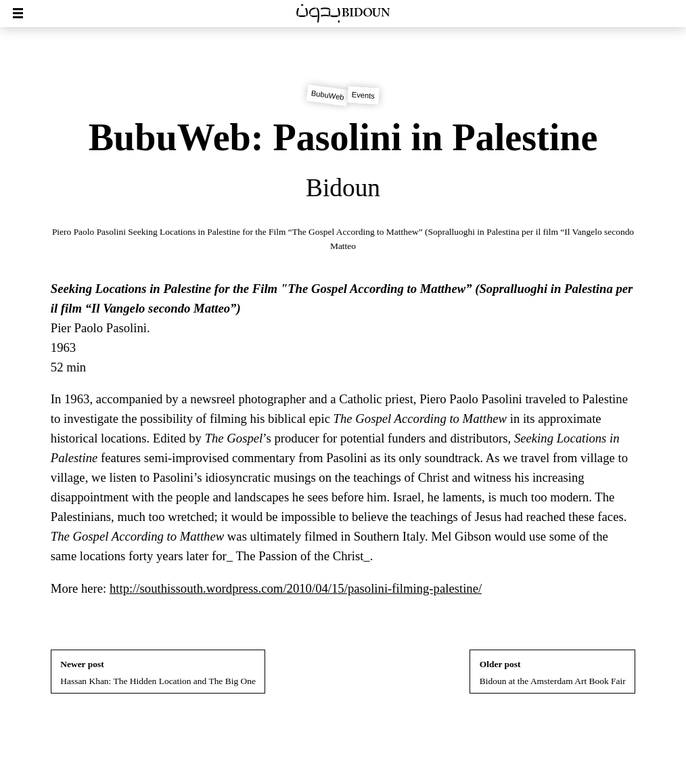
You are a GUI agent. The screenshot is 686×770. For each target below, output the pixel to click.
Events (363, 95)
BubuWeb (327, 95)
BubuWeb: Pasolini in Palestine (343, 137)
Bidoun (343, 188)
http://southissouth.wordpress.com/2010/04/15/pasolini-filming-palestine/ (296, 588)
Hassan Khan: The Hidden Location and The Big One (158, 672)
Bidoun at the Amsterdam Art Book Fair (553, 672)
